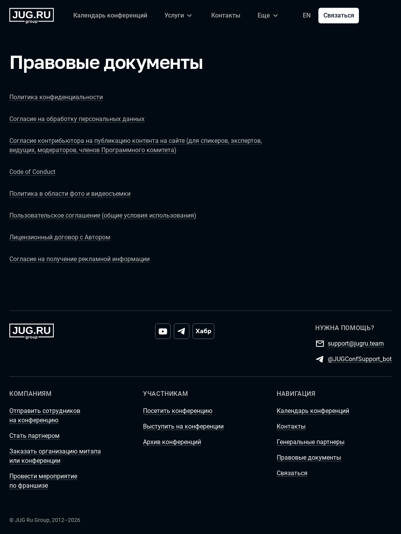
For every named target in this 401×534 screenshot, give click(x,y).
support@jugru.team (356, 343)
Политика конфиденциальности (56, 97)
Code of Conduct (32, 172)
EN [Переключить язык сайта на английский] (307, 15)
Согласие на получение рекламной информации (79, 259)
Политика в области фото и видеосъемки (70, 193)
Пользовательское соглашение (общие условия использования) (102, 215)
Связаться (338, 15)
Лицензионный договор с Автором (59, 237)
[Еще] (269, 15)
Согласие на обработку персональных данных (77, 119)
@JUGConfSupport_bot (360, 359)
